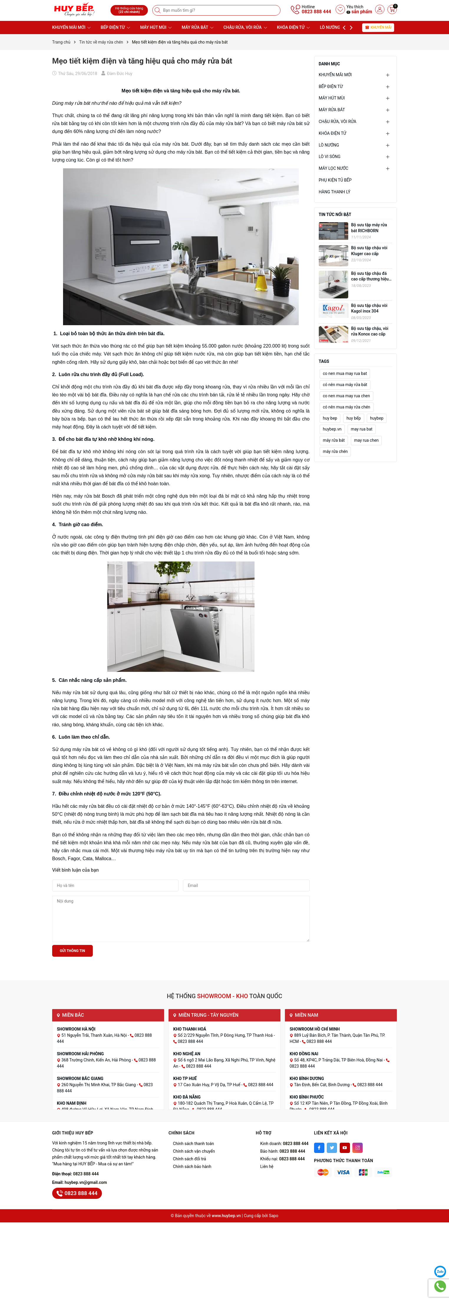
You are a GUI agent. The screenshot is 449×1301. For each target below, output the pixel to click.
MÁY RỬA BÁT (198, 27)
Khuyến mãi (378, 27)
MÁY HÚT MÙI (156, 27)
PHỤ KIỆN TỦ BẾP (335, 180)
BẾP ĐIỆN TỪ (115, 27)
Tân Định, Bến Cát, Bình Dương (322, 1084)
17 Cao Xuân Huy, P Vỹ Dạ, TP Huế (209, 1084)
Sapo (273, 1215)
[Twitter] (332, 1148)
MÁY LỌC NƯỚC (333, 168)
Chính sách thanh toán (193, 1143)
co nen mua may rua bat (345, 373)
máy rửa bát (334, 440)
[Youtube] (345, 1148)
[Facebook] (319, 1148)
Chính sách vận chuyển (194, 1151)
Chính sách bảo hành (192, 1166)
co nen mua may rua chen (346, 395)
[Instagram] (357, 1148)
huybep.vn (332, 429)
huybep (376, 418)
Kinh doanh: (284, 1143)
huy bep (330, 418)
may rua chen (366, 440)
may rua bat (362, 429)
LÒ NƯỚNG (333, 27)
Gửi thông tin (72, 951)
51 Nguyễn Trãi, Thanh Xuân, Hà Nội (94, 1035)
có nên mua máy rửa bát (345, 384)
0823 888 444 (316, 11)
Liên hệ (266, 1166)
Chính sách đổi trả (189, 1159)
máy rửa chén (335, 451)
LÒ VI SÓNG (330, 156)
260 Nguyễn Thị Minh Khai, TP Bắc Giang (99, 1084)
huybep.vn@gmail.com (86, 1182)
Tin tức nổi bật (335, 214)
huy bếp (353, 418)
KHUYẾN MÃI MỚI (71, 27)
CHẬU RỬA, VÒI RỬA (245, 27)
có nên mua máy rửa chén (346, 407)
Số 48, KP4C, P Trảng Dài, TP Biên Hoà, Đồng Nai (339, 1060)
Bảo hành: (282, 1151)
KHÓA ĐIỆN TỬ (293, 27)
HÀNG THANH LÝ (334, 192)
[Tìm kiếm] (158, 10)
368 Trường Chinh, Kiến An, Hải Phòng (96, 1060)
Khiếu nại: (282, 1159)
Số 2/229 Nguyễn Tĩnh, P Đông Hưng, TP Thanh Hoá (225, 1035)
